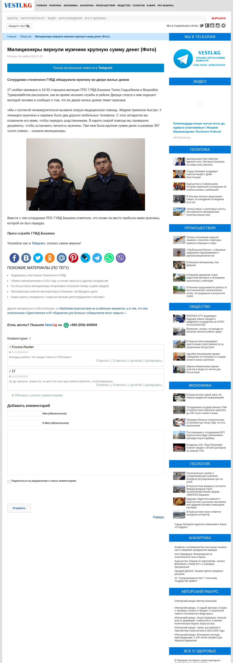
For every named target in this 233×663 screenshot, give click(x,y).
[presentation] (38, 494)
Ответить (103, 360)
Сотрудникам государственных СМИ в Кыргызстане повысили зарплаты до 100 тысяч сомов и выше (201, 404)
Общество (124, 5)
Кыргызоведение (70, 18)
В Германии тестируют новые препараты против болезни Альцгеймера (198, 626)
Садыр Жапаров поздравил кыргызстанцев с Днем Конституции (202, 174)
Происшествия (105, 5)
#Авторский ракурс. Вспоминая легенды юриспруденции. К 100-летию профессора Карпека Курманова (198, 601)
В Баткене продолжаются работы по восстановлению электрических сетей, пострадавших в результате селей (206, 292)
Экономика (70, 5)
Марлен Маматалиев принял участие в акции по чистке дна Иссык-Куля (203, 369)
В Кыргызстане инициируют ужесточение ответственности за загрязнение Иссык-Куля (204, 344)
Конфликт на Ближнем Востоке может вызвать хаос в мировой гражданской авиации (201, 512)
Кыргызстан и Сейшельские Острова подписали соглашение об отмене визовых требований (206, 187)
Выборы (12, 18)
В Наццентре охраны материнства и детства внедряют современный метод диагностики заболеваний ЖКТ (200, 634)
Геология (138, 5)
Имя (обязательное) (54, 413)
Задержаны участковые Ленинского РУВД (38, 275)
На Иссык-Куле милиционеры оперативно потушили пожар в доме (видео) (60, 286)
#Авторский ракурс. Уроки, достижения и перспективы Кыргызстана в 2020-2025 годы (200, 593)
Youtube (213, 25)
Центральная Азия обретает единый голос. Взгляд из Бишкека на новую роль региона (205, 161)
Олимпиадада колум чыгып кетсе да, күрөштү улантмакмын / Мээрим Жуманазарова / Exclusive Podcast (199, 127)
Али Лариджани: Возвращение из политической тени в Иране (193, 520)
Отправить (19, 508)
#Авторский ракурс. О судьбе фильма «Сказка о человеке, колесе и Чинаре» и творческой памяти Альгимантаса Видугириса (201, 574)
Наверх (158, 517)
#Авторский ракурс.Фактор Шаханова (196, 565)
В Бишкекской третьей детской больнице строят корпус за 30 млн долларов (198, 650)
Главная (41, 5)
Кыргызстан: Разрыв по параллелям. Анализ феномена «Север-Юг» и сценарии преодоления (200, 528)
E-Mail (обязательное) (55, 423)
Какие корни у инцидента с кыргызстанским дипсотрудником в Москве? (58, 297)
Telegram (224, 25)
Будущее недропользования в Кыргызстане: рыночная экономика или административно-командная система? (199, 474)
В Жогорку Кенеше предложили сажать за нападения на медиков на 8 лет (205, 199)
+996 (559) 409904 (83, 325)
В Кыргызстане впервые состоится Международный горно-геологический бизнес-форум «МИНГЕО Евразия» (201, 464)
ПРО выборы (165, 5)
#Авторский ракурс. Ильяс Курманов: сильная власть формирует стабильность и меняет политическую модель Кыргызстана (200, 584)
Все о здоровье (95, 18)
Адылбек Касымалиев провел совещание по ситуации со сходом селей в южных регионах (206, 357)
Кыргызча (219, 18)
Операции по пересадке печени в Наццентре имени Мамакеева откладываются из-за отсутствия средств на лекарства (200, 658)
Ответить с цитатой (127, 360)
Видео (52, 18)
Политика (55, 5)
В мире (151, 5)
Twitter (201, 25)
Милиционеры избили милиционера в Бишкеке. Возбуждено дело (54, 291)
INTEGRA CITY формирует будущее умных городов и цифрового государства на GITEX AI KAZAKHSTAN (205, 320)
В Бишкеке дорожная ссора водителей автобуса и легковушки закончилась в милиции (205, 277)
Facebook (207, 25)
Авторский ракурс (33, 18)
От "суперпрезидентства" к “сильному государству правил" (196, 543)
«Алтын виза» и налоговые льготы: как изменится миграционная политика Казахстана (206, 212)
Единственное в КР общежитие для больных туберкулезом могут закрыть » (76, 313)
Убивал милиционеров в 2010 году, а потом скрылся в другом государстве (59, 280)
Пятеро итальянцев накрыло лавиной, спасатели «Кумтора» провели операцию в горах (204, 240)
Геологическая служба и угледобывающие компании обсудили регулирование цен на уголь (198, 454)
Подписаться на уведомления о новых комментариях (43, 480)
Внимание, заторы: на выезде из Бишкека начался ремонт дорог (204, 330)
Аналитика (87, 5)
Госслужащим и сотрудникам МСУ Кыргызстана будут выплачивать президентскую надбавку (194, 421)
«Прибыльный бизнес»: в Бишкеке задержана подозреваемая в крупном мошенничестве (205, 252)
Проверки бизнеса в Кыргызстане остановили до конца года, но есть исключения (200, 413)
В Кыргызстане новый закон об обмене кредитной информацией (197, 396)
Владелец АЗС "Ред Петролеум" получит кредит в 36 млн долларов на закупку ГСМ (198, 430)
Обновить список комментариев (39, 395)
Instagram (218, 25)
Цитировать (153, 360)
